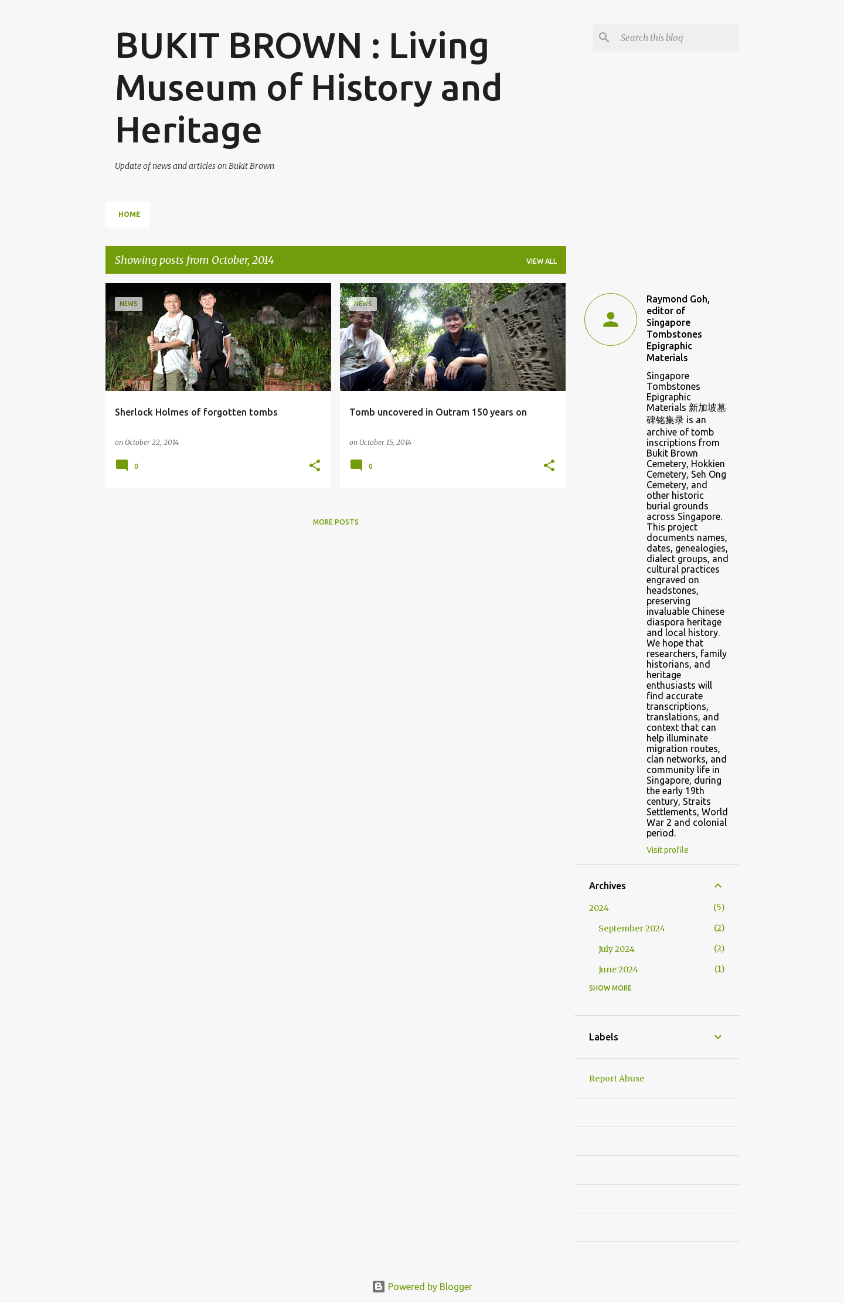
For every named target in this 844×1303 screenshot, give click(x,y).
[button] (315, 466)
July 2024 (616, 949)
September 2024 (631, 928)
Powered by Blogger (422, 1286)
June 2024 (618, 969)
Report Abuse (616, 1078)
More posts (336, 522)
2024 (599, 908)
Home (129, 214)
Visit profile (667, 850)
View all (541, 261)
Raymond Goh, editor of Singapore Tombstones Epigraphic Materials (678, 328)
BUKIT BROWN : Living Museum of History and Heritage (309, 86)
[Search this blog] (677, 37)
